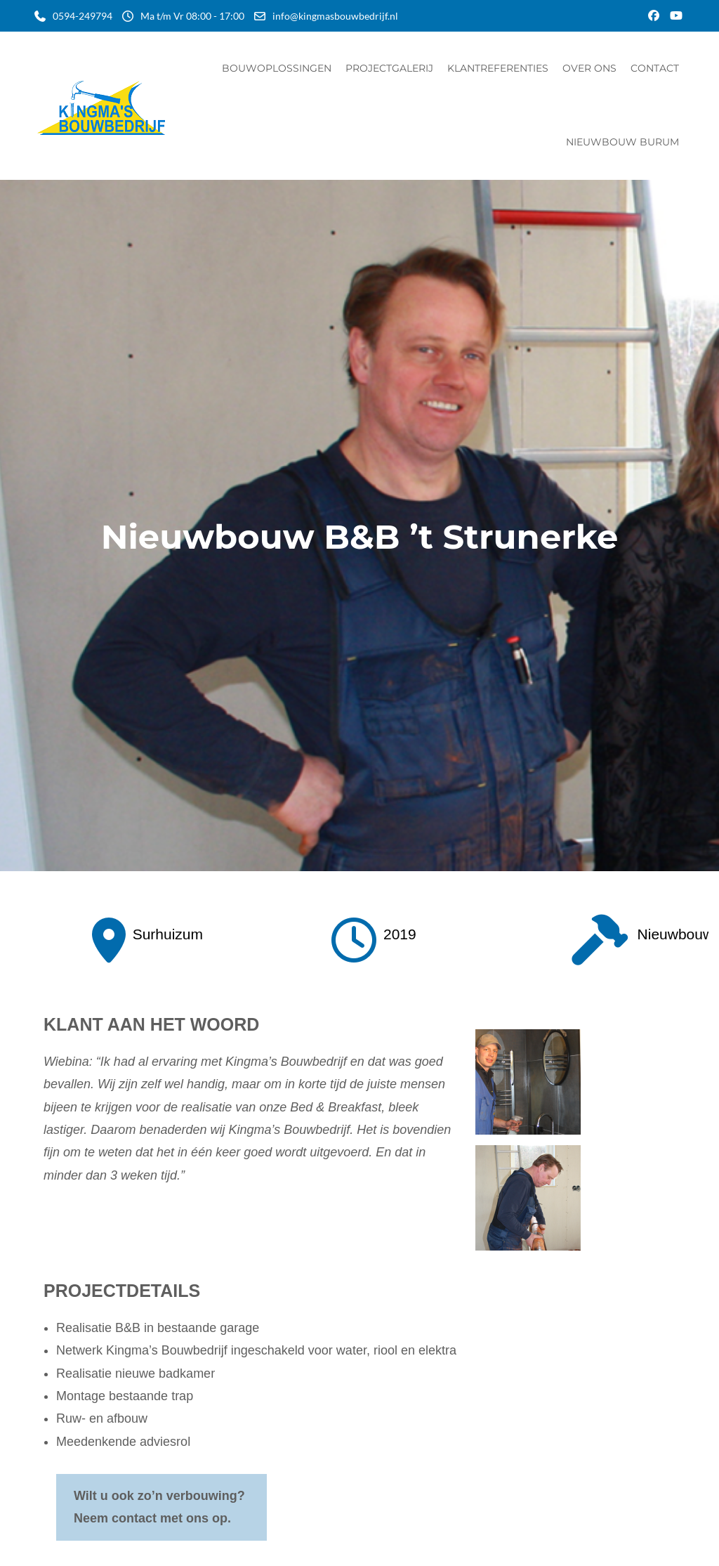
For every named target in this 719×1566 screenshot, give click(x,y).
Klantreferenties (497, 68)
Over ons (589, 68)
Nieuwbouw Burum (622, 142)
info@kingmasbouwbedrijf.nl (335, 16)
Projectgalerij (389, 68)
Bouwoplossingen (276, 68)
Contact (655, 68)
